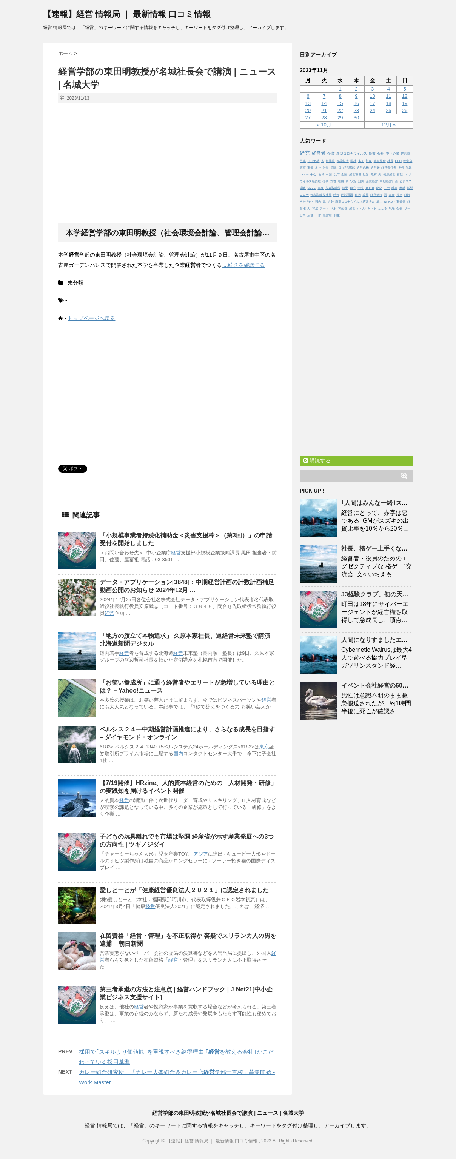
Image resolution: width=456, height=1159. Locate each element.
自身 (320, 188)
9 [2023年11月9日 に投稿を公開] (356, 96)
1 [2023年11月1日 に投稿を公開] (340, 89)
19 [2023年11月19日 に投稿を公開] (404, 103)
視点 (399, 195)
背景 (315, 208)
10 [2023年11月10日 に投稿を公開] (372, 96)
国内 (178, 753)
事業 (310, 167)
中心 (313, 174)
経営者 (318, 153)
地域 (321, 174)
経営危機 (363, 167)
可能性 (342, 208)
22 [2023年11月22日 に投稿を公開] (340, 110)
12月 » (388, 125)
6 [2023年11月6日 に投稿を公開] (308, 96)
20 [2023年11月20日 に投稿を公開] (308, 110)
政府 (374, 174)
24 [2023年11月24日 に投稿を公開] (372, 110)
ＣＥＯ (369, 188)
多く (361, 161)
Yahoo (311, 188)
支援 (360, 188)
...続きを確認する (243, 265)
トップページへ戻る (91, 318)
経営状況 (376, 195)
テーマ (324, 208)
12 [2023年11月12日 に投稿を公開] (404, 96)
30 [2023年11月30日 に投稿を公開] (356, 117)
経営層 (327, 215)
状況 (353, 181)
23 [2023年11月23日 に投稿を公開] (356, 110)
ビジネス (405, 181)
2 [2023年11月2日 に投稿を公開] (356, 89)
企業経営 (372, 181)
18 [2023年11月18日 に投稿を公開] (388, 103)
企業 (331, 153)
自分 (353, 188)
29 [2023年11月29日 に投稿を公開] (340, 117)
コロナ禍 (313, 161)
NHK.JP (389, 201)
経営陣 (405, 153)
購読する (317, 460)
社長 (390, 161)
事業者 (400, 201)
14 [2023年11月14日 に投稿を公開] (324, 103)
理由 (341, 181)
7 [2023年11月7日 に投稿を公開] (324, 96)
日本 (303, 161)
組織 (361, 181)
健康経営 (389, 174)
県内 (318, 201)
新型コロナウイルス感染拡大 (354, 201)
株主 (379, 201)
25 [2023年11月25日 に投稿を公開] (388, 110)
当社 (303, 201)
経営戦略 (349, 167)
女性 (333, 181)
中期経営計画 (389, 181)
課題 (409, 167)
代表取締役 (332, 188)
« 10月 (324, 125)
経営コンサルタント (362, 208)
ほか (392, 195)
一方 (387, 188)
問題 (334, 167)
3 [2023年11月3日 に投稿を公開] (372, 89)
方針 (331, 201)
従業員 (330, 161)
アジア (200, 854)
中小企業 (392, 153)
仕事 (325, 181)
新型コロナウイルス (351, 153)
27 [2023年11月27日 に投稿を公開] (308, 117)
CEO (398, 161)
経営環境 (355, 174)
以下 (337, 174)
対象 (369, 161)
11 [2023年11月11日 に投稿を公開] (388, 96)
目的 (358, 195)
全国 (344, 174)
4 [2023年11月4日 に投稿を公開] (388, 89)
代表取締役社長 (320, 195)
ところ (382, 208)
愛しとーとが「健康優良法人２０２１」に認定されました (184, 890)
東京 (264, 747)
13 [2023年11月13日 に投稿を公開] (308, 103)
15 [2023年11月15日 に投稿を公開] (340, 103)
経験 (407, 195)
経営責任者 (388, 167)
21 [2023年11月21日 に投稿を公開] (324, 110)
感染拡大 (343, 161)
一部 (318, 215)
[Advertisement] (167, 164)
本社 (318, 167)
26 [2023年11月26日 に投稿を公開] (404, 110)
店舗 (310, 215)
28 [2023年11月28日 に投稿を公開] (324, 117)
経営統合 (380, 161)
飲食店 (407, 161)
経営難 (375, 167)
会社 (380, 153)
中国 (329, 174)
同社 (353, 161)
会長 (399, 208)
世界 (366, 174)
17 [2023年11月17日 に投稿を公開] (372, 103)
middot (304, 174)
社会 (394, 188)
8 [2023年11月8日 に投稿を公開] (340, 96)
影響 (372, 153)
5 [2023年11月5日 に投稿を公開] (404, 89)
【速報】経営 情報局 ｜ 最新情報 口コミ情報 (127, 14)
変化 (379, 188)
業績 (402, 188)
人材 (334, 208)
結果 (345, 188)
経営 (176, 553)
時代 (336, 195)
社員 (326, 167)
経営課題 (347, 195)
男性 (401, 167)
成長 (365, 195)
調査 (303, 188)
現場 (392, 208)
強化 (310, 201)
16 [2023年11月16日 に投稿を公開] (356, 103)
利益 (337, 215)
